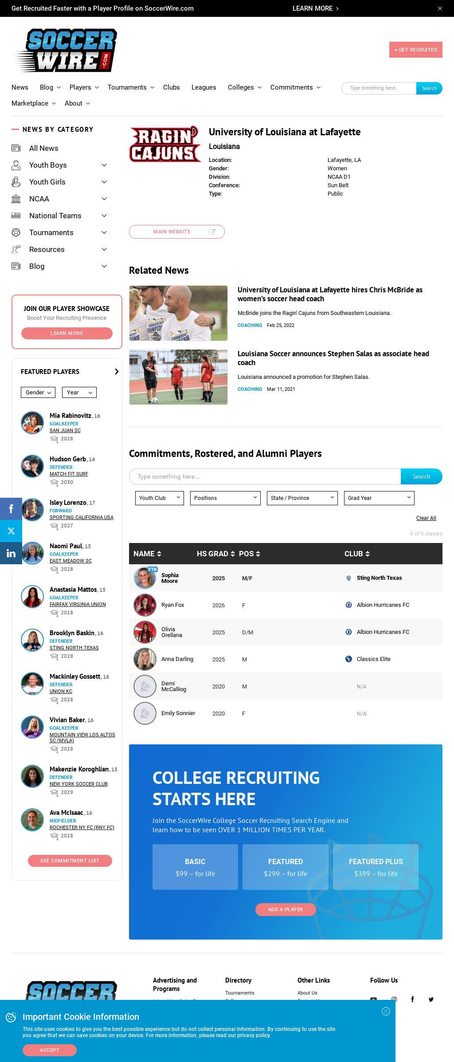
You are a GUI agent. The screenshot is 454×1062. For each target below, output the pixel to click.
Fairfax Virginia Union (78, 604)
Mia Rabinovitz (71, 415)
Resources (38, 249)
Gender (35, 392)
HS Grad (212, 553)
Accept (49, 1050)
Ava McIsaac (67, 812)
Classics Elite (374, 659)
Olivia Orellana (171, 632)
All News (35, 148)
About (73, 103)
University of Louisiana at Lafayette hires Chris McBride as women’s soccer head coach (330, 294)
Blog (46, 87)
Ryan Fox (172, 605)
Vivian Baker (68, 720)
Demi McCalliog (173, 686)
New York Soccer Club (79, 784)
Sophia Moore (170, 578)
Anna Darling (177, 659)
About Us (307, 993)
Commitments (291, 87)
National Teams (47, 215)
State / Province (290, 498)
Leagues (204, 87)
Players (80, 87)
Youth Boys (39, 165)
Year (72, 392)
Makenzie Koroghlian (80, 769)
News (20, 87)
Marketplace (30, 103)
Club (353, 553)
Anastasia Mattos (74, 589)
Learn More (67, 333)
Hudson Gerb (69, 459)
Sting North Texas (74, 648)
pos (246, 553)
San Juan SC (65, 430)
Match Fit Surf (69, 474)
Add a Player (285, 910)
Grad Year (360, 498)
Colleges (241, 87)
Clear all (426, 518)
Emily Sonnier (178, 713)
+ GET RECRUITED (416, 50)
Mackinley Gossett (76, 676)
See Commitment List (70, 861)
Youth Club (152, 498)
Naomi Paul (67, 546)
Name (144, 553)
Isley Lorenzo (69, 502)
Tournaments (127, 87)
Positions (205, 498)
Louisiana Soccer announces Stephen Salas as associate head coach (333, 358)
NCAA (30, 198)
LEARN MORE (313, 8)
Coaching (250, 325)
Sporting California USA (82, 517)
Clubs (171, 87)
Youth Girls (39, 181)
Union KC (61, 691)
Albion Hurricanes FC (383, 605)
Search (429, 88)
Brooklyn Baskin (73, 633)
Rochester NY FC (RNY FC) (82, 827)
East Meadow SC (71, 561)
